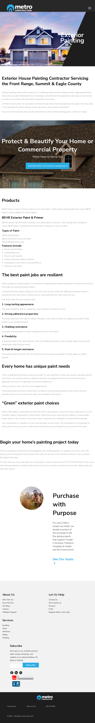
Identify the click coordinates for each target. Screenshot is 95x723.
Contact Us (53, 599)
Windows (6, 631)
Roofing (5, 625)
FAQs (51, 609)
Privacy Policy (11, 706)
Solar (4, 628)
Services (52, 606)
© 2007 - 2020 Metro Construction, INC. (20, 716)
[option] (31, 498)
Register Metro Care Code (59, 612)
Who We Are (7, 599)
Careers (5, 609)
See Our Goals (63, 559)
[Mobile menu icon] (89, 8)
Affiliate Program (9, 612)
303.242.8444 (50, 706)
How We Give (8, 603)
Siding (4, 634)
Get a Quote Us (55, 603)
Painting (5, 637)
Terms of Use (31, 706)
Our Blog (6, 606)
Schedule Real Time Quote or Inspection (48, 165)
